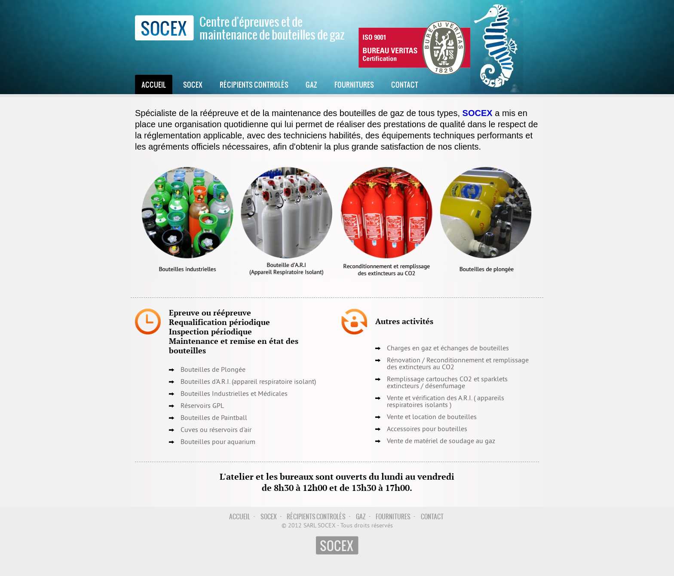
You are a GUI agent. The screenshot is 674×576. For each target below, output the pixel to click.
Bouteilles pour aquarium (218, 442)
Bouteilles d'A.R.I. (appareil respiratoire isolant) (248, 382)
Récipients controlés (254, 84)
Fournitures (354, 84)
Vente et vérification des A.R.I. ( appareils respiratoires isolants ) (445, 402)
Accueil (153, 84)
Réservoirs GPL (202, 406)
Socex (192, 84)
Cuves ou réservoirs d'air (216, 430)
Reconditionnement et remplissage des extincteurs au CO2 (458, 364)
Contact (404, 84)
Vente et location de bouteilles (432, 417)
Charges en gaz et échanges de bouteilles (448, 348)
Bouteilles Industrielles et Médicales (234, 394)
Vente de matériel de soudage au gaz (441, 441)
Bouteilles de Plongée (213, 370)
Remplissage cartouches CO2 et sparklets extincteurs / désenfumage (447, 383)
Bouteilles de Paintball (214, 418)
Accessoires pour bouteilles (427, 429)
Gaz (311, 84)
